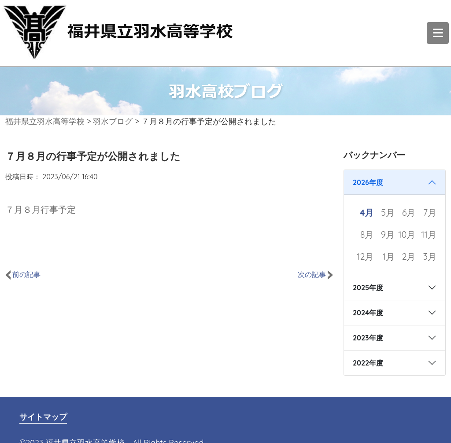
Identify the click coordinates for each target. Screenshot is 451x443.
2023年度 (368, 337)
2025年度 (368, 287)
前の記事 (23, 274)
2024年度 (368, 312)
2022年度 (368, 362)
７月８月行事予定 (40, 209)
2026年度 (368, 182)
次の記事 (315, 274)
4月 (367, 212)
